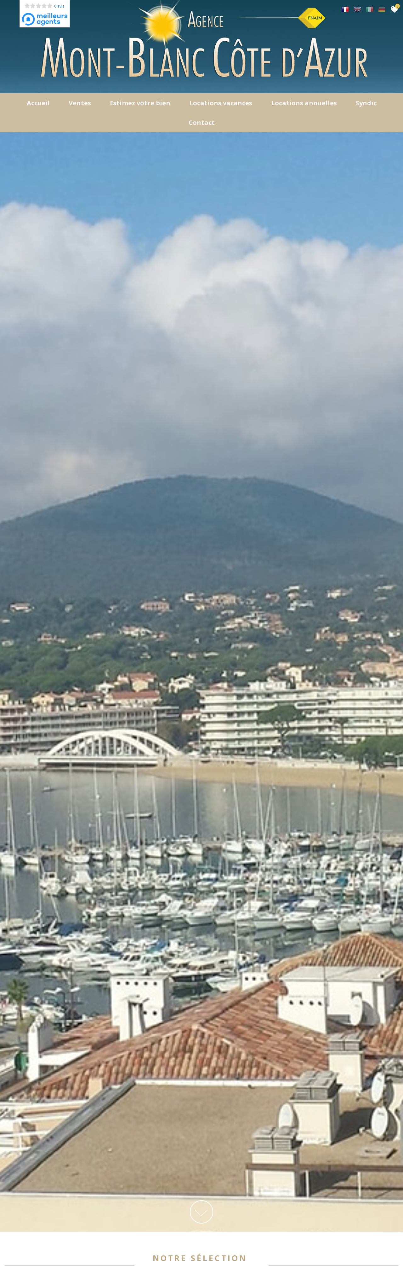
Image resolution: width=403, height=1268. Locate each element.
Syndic (366, 104)
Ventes (80, 104)
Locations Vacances (220, 104)
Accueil (38, 104)
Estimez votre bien (140, 104)
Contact (202, 123)
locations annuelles (304, 104)
